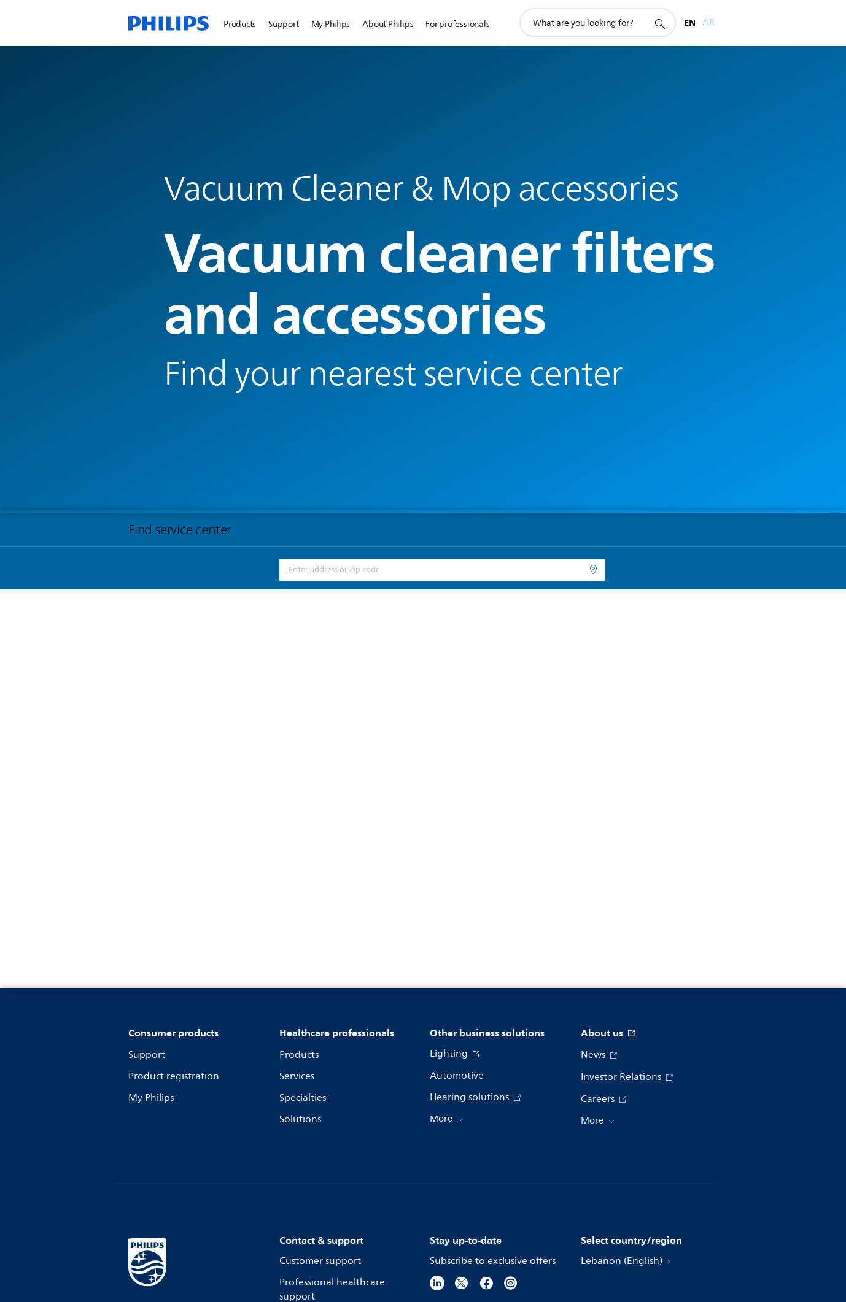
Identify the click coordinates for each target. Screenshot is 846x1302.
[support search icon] (659, 23)
